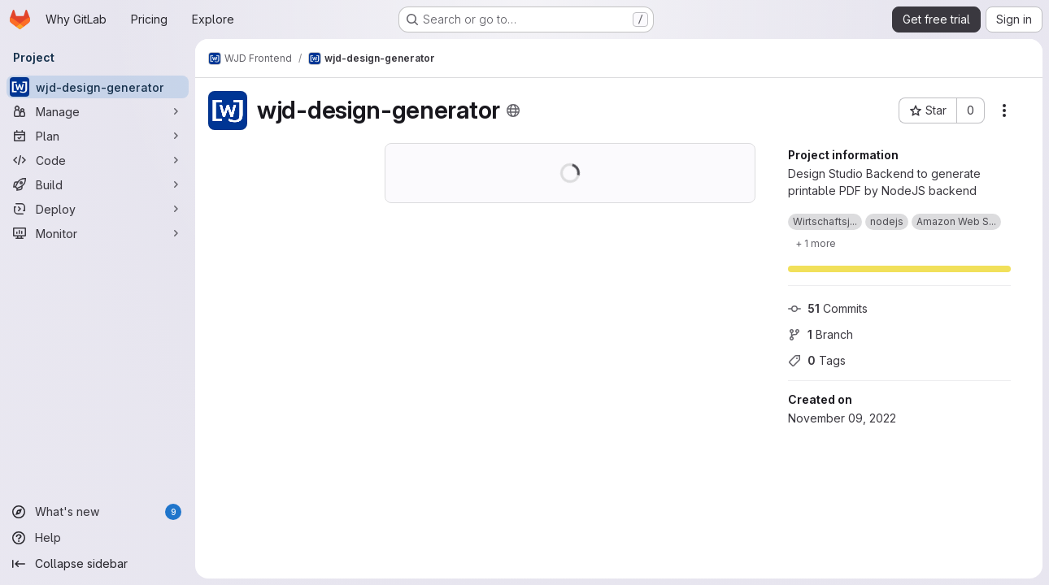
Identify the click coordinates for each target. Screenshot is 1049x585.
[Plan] (98, 135)
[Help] (98, 537)
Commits (828, 308)
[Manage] (98, 111)
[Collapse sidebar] (98, 563)
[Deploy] (98, 208)
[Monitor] (98, 233)
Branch (820, 334)
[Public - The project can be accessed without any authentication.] (513, 110)
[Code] (98, 160)
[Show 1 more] (815, 243)
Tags (817, 360)
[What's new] (98, 511)
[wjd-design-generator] (98, 87)
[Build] (98, 184)
